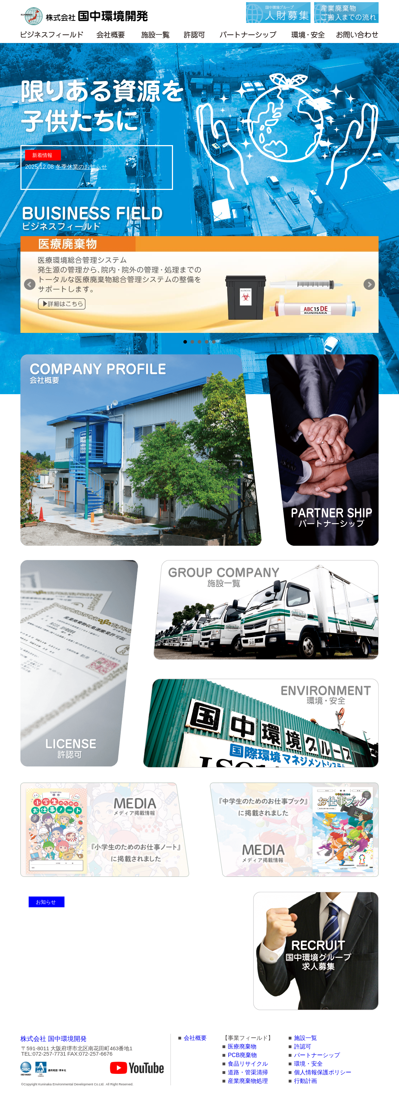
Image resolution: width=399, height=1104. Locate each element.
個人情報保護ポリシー (322, 1072)
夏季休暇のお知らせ (85, 957)
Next (369, 284)
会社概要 (195, 1038)
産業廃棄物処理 (248, 1081)
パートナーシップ (317, 1055)
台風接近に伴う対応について (96, 946)
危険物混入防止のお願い (90, 967)
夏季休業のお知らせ (85, 924)
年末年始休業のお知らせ (90, 935)
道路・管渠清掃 (248, 1072)
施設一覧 (305, 1038)
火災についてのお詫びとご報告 (99, 978)
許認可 (302, 1046)
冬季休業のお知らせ (81, 167)
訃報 (65, 1000)
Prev (29, 284)
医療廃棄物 (242, 1046)
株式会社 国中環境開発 (53, 1038)
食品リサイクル (248, 1064)
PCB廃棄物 (242, 1055)
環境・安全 (308, 1064)
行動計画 (305, 1081)
